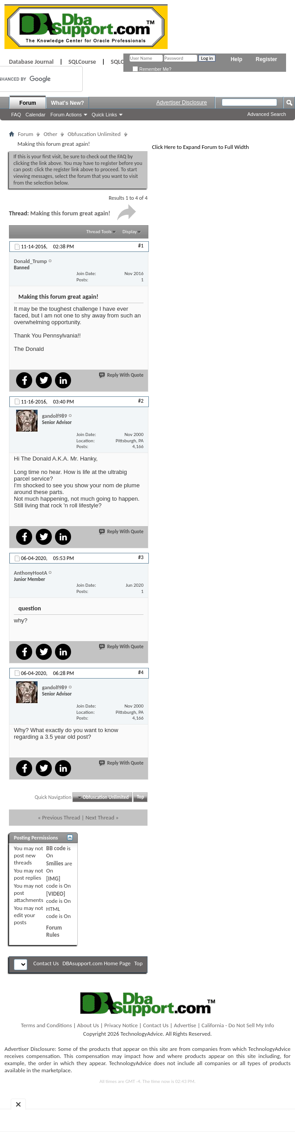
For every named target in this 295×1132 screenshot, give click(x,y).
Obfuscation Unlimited (94, 134)
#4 (140, 672)
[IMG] (53, 878)
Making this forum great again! (70, 213)
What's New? (67, 103)
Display (129, 232)
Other (50, 134)
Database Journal (31, 62)
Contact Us (46, 963)
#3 (140, 557)
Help (236, 59)
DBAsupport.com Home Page (97, 963)
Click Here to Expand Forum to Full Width (200, 147)
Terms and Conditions (46, 1025)
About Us (88, 1025)
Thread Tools (99, 232)
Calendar (35, 114)
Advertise (185, 1025)
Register (266, 59)
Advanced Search (266, 114)
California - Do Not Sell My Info (238, 1025)
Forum (27, 103)
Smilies (54, 863)
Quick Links (104, 114)
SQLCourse (82, 62)
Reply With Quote (121, 375)
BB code (55, 848)
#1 (140, 246)
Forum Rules (54, 931)
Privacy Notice (121, 1025)
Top (140, 797)
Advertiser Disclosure (181, 102)
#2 (140, 401)
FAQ (16, 114)
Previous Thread (61, 817)
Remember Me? (151, 69)
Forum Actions (66, 114)
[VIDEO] (55, 893)
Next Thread (99, 817)
